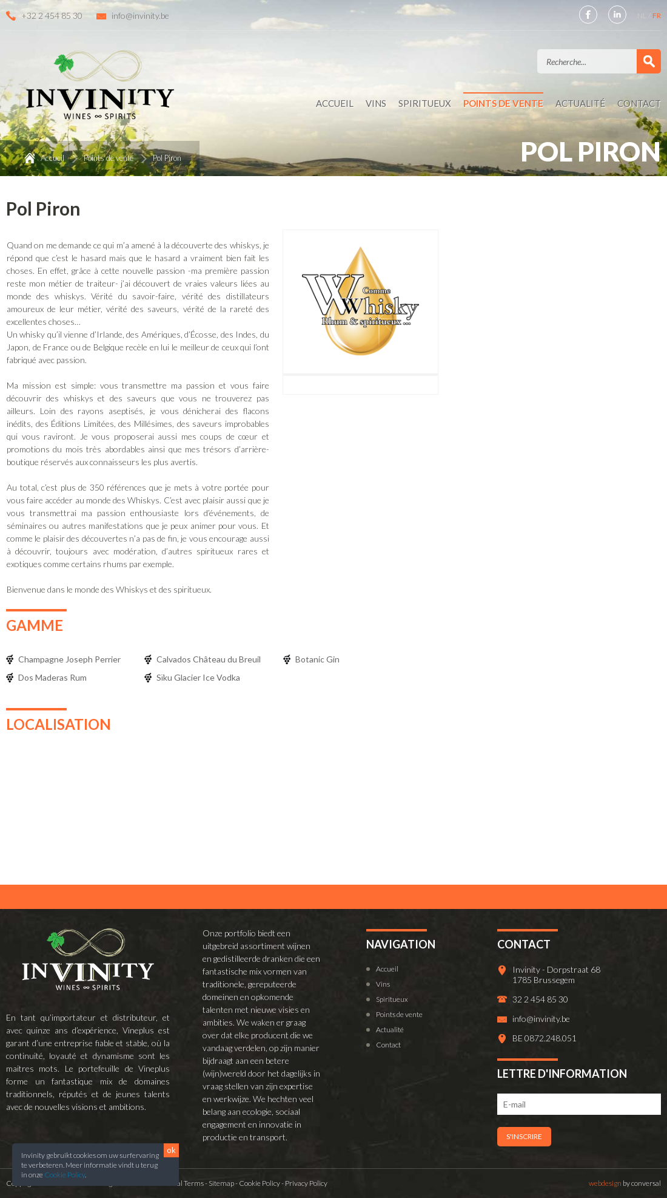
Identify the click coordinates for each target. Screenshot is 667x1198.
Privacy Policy (306, 1183)
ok (171, 1150)
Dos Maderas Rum (52, 677)
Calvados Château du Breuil (208, 659)
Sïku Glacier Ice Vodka (198, 677)
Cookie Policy (64, 1174)
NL (642, 15)
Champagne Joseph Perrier (69, 659)
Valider (649, 61)
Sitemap (221, 1183)
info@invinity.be (140, 15)
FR (656, 15)
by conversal (625, 1183)
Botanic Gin (317, 659)
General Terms (180, 1183)
